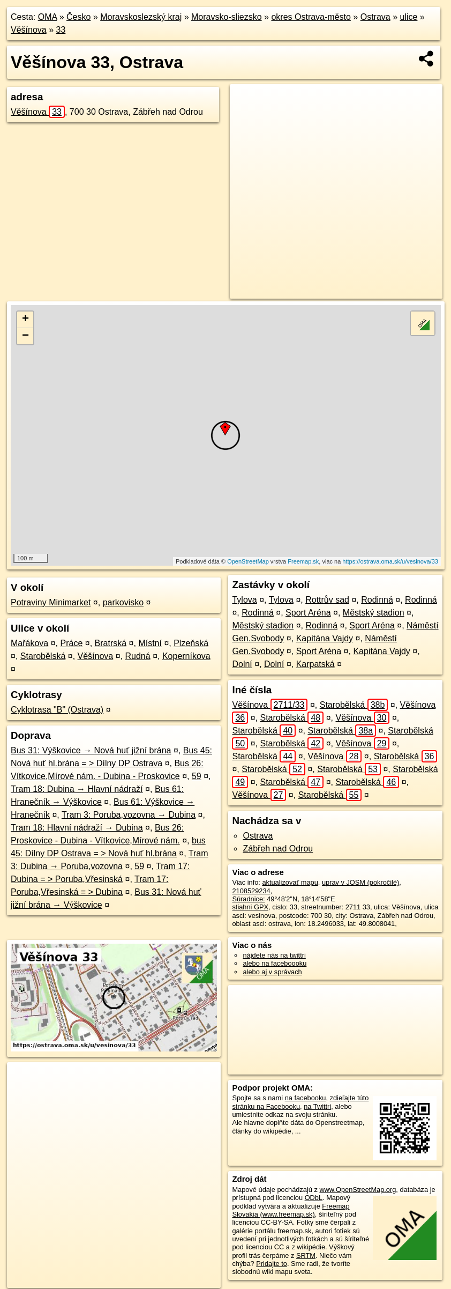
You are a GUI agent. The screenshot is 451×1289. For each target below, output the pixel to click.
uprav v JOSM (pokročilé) (360, 882)
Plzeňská (191, 643)
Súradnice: (248, 899)
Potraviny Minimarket (51, 602)
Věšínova (29, 29)
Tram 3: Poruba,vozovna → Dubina (129, 814)
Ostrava (375, 16)
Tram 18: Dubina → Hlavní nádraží (77, 789)
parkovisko (123, 602)
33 (61, 29)
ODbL (313, 1198)
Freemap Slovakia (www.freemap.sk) (290, 1210)
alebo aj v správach (272, 972)
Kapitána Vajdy (324, 638)
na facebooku (305, 1098)
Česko (78, 16)
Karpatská (315, 664)
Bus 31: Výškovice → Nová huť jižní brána (91, 750)
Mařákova (29, 643)
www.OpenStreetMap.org (357, 1190)
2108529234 (251, 891)
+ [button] (25, 320)
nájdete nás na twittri (274, 955)
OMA (47, 16)
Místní (150, 643)
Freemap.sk (303, 561)
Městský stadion (373, 612)
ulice (409, 16)
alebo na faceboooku (274, 963)
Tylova (244, 599)
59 (196, 776)
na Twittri (317, 1106)
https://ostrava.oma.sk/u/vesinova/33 (390, 561)
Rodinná (377, 599)
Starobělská (43, 656)
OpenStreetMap (248, 561)
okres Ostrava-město (310, 16)
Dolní (242, 664)
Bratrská (111, 643)
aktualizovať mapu (290, 882)
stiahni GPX (250, 907)
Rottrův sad (327, 599)
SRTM (305, 1255)
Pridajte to (271, 1264)
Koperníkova (186, 656)
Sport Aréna (308, 612)
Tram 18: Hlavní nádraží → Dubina (77, 827)
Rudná (138, 656)
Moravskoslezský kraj (141, 16)
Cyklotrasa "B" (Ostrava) (57, 709)
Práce (72, 643)
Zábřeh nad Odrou (278, 848)
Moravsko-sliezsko (226, 16)
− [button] (25, 336)
